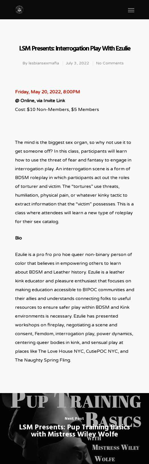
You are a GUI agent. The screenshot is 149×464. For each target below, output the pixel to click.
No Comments (110, 63)
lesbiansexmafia (44, 63)
